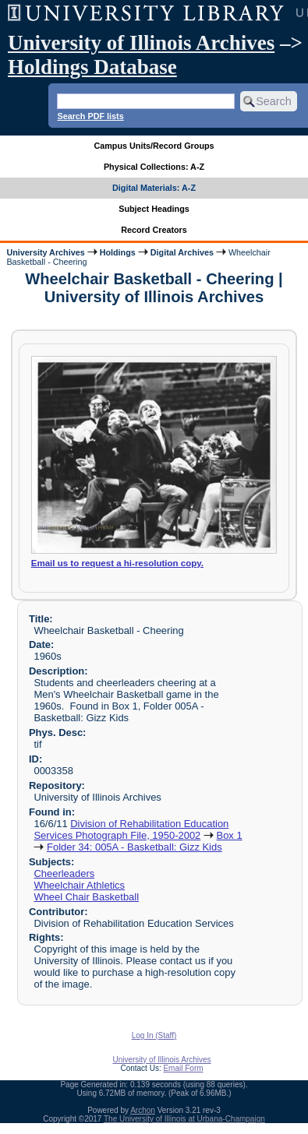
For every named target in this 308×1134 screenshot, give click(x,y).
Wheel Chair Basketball (86, 897)
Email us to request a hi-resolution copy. (117, 563)
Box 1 (230, 835)
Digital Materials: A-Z (154, 187)
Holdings (118, 252)
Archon (142, 1110)
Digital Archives (182, 252)
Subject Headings (154, 208)
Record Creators (154, 229)
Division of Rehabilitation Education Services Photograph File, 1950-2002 (131, 829)
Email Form (183, 1068)
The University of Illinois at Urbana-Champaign (184, 1119)
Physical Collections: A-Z (154, 166)
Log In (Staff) (154, 1035)
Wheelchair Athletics (79, 885)
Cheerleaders (64, 873)
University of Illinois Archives (141, 43)
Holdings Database (92, 67)
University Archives (45, 252)
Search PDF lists (90, 116)
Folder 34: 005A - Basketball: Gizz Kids (134, 847)
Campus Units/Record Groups (154, 145)
